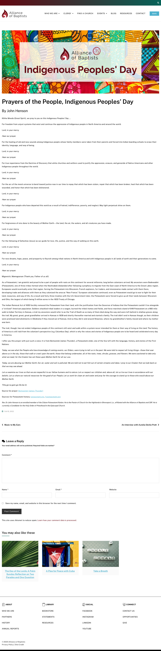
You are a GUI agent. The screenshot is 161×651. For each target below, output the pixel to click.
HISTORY (6, 623)
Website (113, 489)
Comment (7, 455)
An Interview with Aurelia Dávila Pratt (139, 425)
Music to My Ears (12, 425)
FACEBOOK (87, 611)
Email (59, 489)
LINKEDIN (86, 623)
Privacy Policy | (8, 645)
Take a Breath (100, 571)
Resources (126, 13)
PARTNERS (7, 617)
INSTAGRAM (88, 617)
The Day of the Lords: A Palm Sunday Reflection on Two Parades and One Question (20, 574)
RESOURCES (47, 623)
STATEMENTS (48, 617)
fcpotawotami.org (53, 397)
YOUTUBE (86, 629)
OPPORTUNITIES (130, 617)
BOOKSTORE (48, 611)
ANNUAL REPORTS (10, 629)
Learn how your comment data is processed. (57, 520)
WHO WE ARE (8, 611)
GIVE (154, 14)
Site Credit (19, 645)
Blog (113, 13)
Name (5, 489)
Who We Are (50, 13)
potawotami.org (37, 397)
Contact (140, 13)
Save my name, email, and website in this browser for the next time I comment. (40, 503)
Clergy (67, 13)
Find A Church (85, 13)
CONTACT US (128, 611)
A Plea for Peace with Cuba (60, 571)
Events (101, 13)
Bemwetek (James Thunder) (30, 391)
